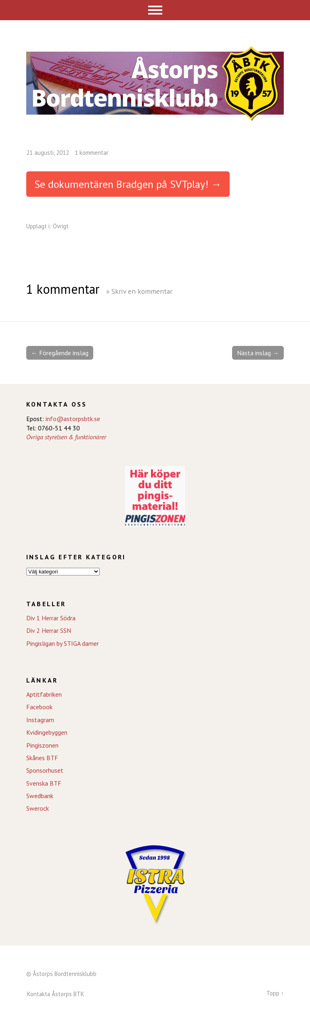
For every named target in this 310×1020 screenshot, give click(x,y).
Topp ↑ (275, 993)
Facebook (39, 707)
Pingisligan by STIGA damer (62, 643)
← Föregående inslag (59, 353)
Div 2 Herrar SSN (48, 630)
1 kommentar (92, 152)
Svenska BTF (43, 783)
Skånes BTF (42, 758)
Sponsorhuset (44, 770)
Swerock (37, 808)
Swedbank (39, 796)
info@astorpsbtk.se (73, 419)
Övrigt (61, 226)
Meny (155, 10)
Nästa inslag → (258, 353)
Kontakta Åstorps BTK (55, 994)
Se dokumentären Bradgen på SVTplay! (121, 184)
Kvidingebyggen (46, 732)
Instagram (40, 720)
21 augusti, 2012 (47, 152)
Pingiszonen (42, 745)
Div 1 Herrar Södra (50, 618)
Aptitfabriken (44, 694)
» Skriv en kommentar (139, 291)
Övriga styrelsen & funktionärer (66, 437)
